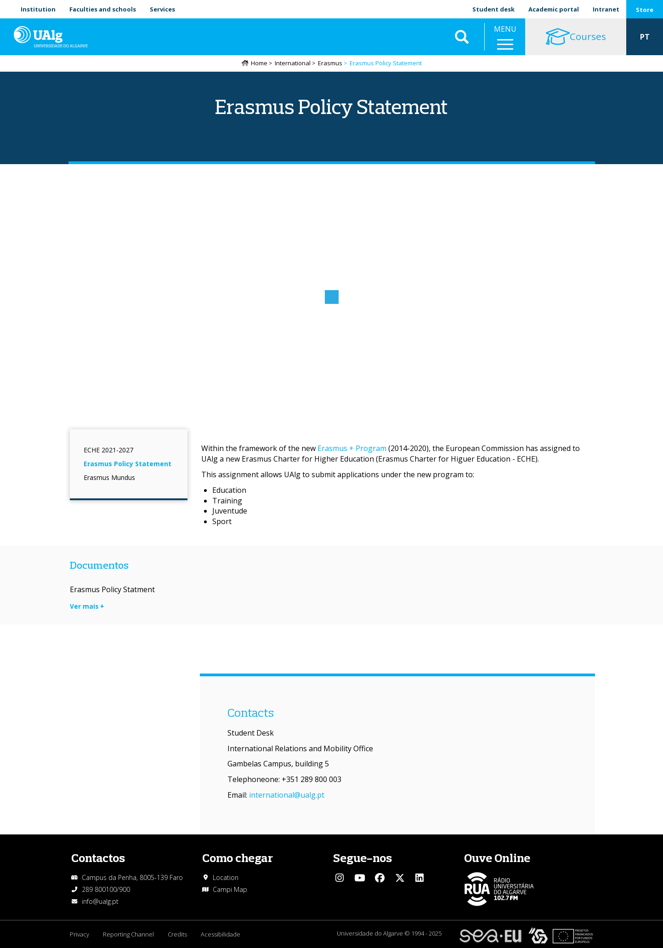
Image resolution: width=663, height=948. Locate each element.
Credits (177, 934)
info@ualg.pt (100, 901)
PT (645, 37)
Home (259, 63)
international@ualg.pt (286, 795)
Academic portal (553, 9)
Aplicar (461, 36)
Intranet (606, 9)
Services (162, 9)
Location (225, 877)
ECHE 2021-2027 (108, 449)
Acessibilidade (220, 934)
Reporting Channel (128, 934)
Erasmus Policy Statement (127, 463)
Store (644, 10)
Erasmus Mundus (109, 477)
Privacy (79, 934)
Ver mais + (87, 606)
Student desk (493, 9)
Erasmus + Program (351, 448)
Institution (38, 9)
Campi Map (230, 889)
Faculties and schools (102, 9)
